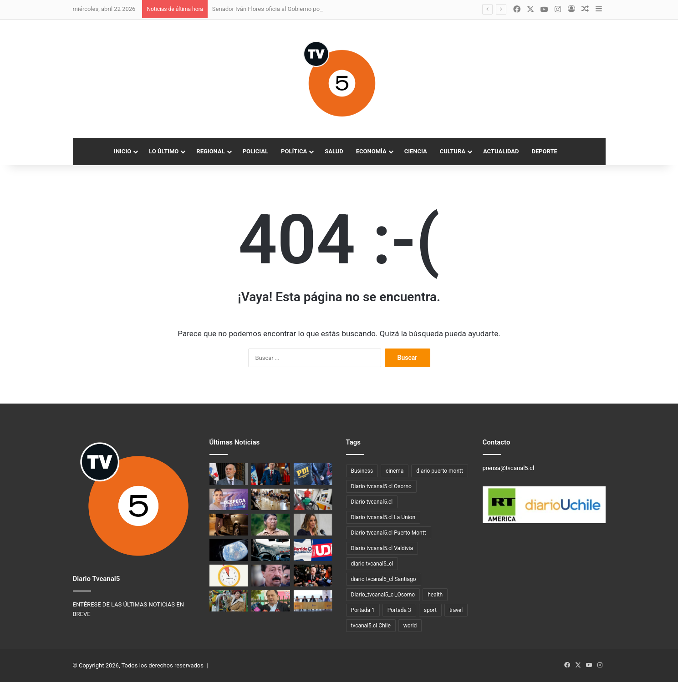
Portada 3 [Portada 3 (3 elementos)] (399, 610)
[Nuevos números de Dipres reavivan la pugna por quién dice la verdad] (313, 575)
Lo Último (163, 151)
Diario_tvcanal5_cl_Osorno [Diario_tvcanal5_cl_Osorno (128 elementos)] (383, 594)
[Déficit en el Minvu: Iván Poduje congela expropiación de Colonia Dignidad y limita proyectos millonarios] (270, 601)
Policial (255, 151)
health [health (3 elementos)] (435, 594)
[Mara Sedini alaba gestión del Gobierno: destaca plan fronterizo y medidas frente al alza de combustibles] (313, 524)
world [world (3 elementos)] (410, 625)
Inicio (122, 151)
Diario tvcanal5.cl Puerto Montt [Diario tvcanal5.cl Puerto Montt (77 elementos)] (388, 533)
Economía (371, 151)
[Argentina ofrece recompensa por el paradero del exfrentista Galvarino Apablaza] (270, 575)
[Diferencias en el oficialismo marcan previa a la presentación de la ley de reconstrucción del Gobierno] (270, 499)
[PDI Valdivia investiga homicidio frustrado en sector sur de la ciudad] (313, 474)
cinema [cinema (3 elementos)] (394, 471)
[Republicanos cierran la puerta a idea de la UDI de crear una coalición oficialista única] (313, 550)
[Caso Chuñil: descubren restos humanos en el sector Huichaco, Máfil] (270, 524)
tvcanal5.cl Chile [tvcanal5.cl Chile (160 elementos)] (371, 625)
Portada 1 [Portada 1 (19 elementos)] (363, 610)
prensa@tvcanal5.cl (509, 468)
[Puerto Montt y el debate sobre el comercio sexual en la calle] (228, 524)
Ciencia (415, 151)
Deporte (544, 151)
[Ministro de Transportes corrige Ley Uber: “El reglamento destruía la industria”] (270, 550)
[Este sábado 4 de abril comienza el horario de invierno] (228, 575)
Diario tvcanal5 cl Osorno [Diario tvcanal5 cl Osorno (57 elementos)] (381, 486)
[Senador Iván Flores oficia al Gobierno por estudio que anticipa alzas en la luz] (228, 474)
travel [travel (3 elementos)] (456, 610)
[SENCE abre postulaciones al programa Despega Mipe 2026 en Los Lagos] (228, 499)
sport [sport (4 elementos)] (430, 610)
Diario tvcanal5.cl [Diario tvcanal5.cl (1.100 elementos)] (372, 502)
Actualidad (501, 151)
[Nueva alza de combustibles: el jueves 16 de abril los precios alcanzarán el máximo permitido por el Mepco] (313, 499)
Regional (210, 151)
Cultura (452, 151)
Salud (334, 151)
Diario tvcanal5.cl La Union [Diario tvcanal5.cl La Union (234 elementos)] (383, 517)
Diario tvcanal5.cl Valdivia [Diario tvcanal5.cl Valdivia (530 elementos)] (382, 548)
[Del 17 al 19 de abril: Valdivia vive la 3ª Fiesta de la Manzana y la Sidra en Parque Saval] (228, 601)
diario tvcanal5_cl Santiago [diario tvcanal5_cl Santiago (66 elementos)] (383, 579)
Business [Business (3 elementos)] (362, 471)
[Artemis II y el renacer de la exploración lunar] (228, 550)
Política (294, 151)
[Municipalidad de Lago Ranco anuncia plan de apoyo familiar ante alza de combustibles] (313, 601)
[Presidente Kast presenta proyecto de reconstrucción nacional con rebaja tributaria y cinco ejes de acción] (270, 474)
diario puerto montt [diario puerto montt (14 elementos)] (439, 471)
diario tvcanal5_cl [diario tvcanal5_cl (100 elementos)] (372, 564)
